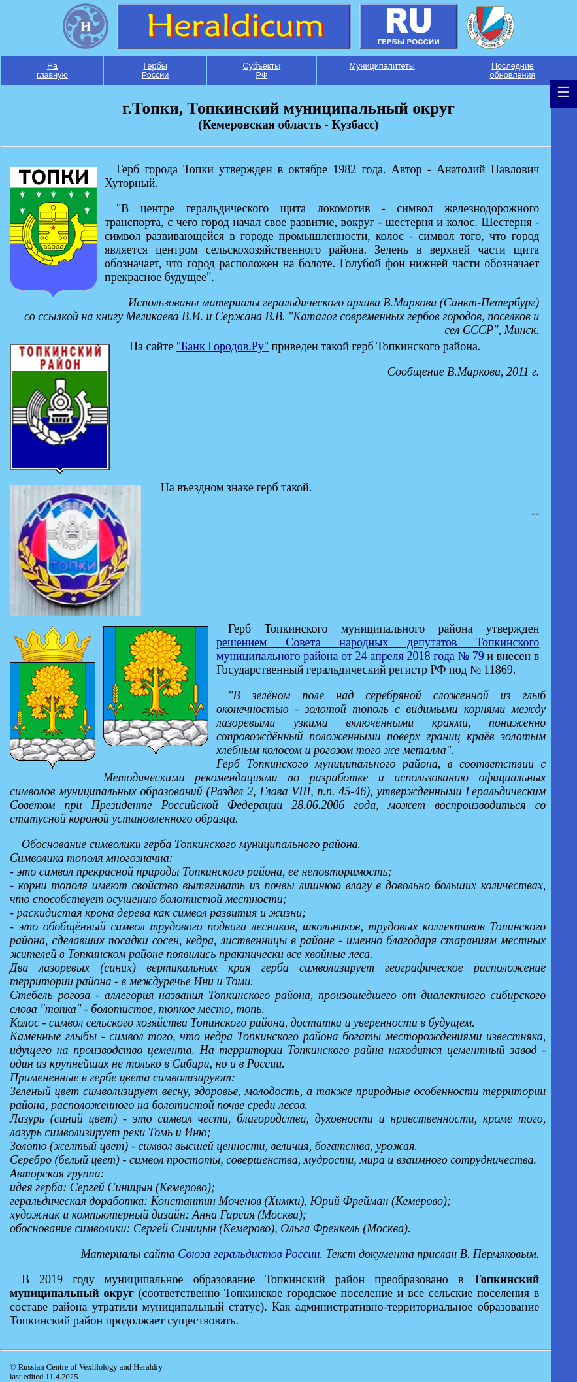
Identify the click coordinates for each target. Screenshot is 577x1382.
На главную (52, 70)
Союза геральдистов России (249, 1253)
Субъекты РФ (262, 70)
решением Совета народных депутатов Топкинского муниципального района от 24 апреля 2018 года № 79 (377, 649)
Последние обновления (513, 70)
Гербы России (155, 70)
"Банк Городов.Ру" (222, 346)
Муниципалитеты (382, 66)
